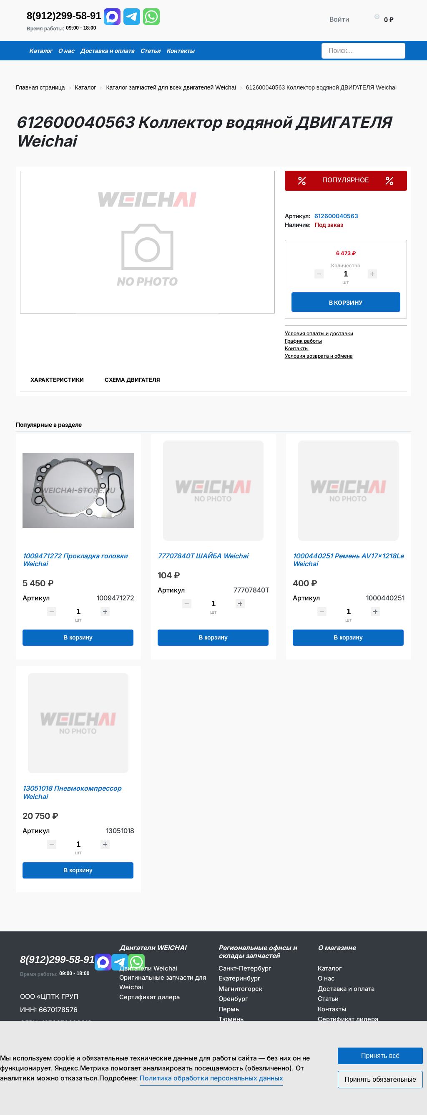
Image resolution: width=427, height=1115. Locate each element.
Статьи (328, 999)
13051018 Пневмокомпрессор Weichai (72, 792)
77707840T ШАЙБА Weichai (203, 556)
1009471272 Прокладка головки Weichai (75, 560)
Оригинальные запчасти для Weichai (162, 982)
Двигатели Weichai (148, 968)
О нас (326, 978)
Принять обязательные (380, 1079)
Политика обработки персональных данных (211, 1078)
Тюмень (231, 1019)
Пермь (229, 1009)
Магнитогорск (240, 989)
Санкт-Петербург (245, 968)
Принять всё (380, 1055)
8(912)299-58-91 (64, 15)
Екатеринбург (240, 978)
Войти (339, 19)
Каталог (330, 968)
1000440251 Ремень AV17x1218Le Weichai (348, 560)
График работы (303, 341)
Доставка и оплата (346, 989)
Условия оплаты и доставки (319, 333)
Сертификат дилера (149, 997)
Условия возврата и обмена (319, 356)
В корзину (346, 302)
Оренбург (233, 999)
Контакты (297, 348)
